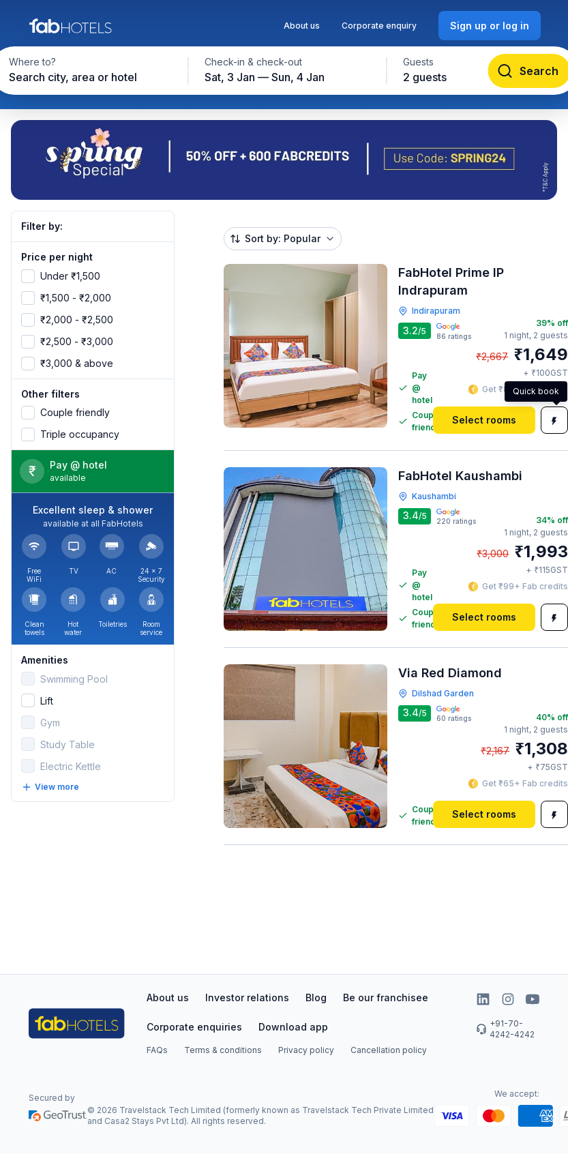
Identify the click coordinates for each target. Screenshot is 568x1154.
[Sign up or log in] (489, 25)
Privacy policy (306, 1050)
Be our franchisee (385, 997)
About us (302, 25)
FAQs (157, 1050)
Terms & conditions (223, 1050)
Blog (316, 997)
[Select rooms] (484, 420)
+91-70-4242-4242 (505, 1028)
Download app (293, 1027)
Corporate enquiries (194, 1027)
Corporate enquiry (379, 25)
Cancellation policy (388, 1050)
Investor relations (247, 997)
